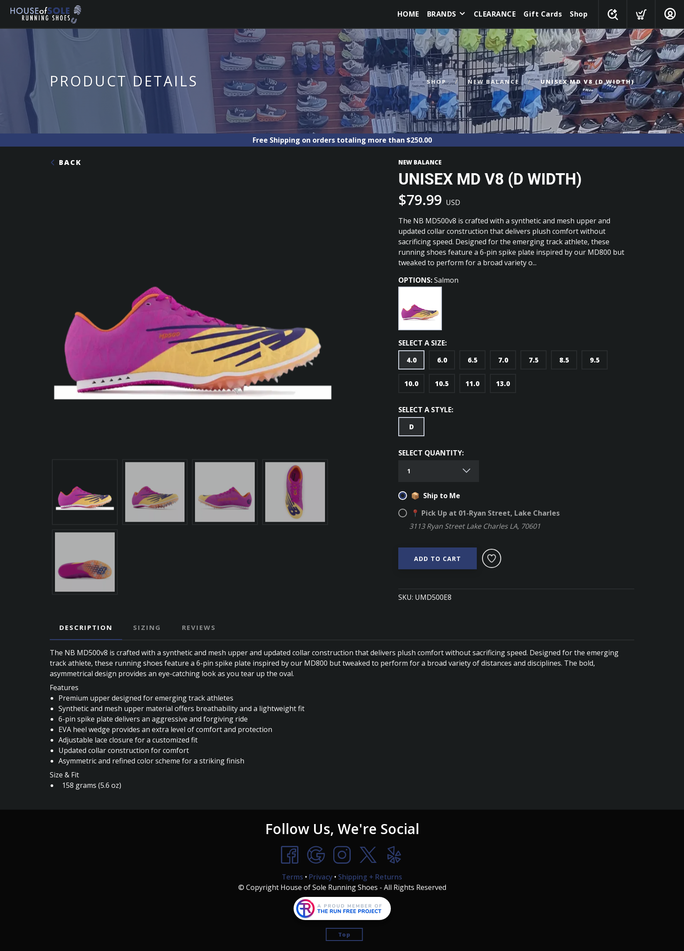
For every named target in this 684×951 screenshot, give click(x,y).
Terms (292, 876)
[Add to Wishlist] (491, 558)
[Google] (316, 855)
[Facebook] (290, 855)
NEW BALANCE (493, 82)
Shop (577, 14)
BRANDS (440, 14)
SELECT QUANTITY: (431, 453)
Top (344, 934)
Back (66, 162)
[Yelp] (394, 855)
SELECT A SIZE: (422, 343)
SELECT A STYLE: (425, 409)
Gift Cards (541, 14)
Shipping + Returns (371, 876)
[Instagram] (342, 855)
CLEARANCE (493, 14)
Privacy (320, 876)
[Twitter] (368, 855)
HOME (406, 14)
